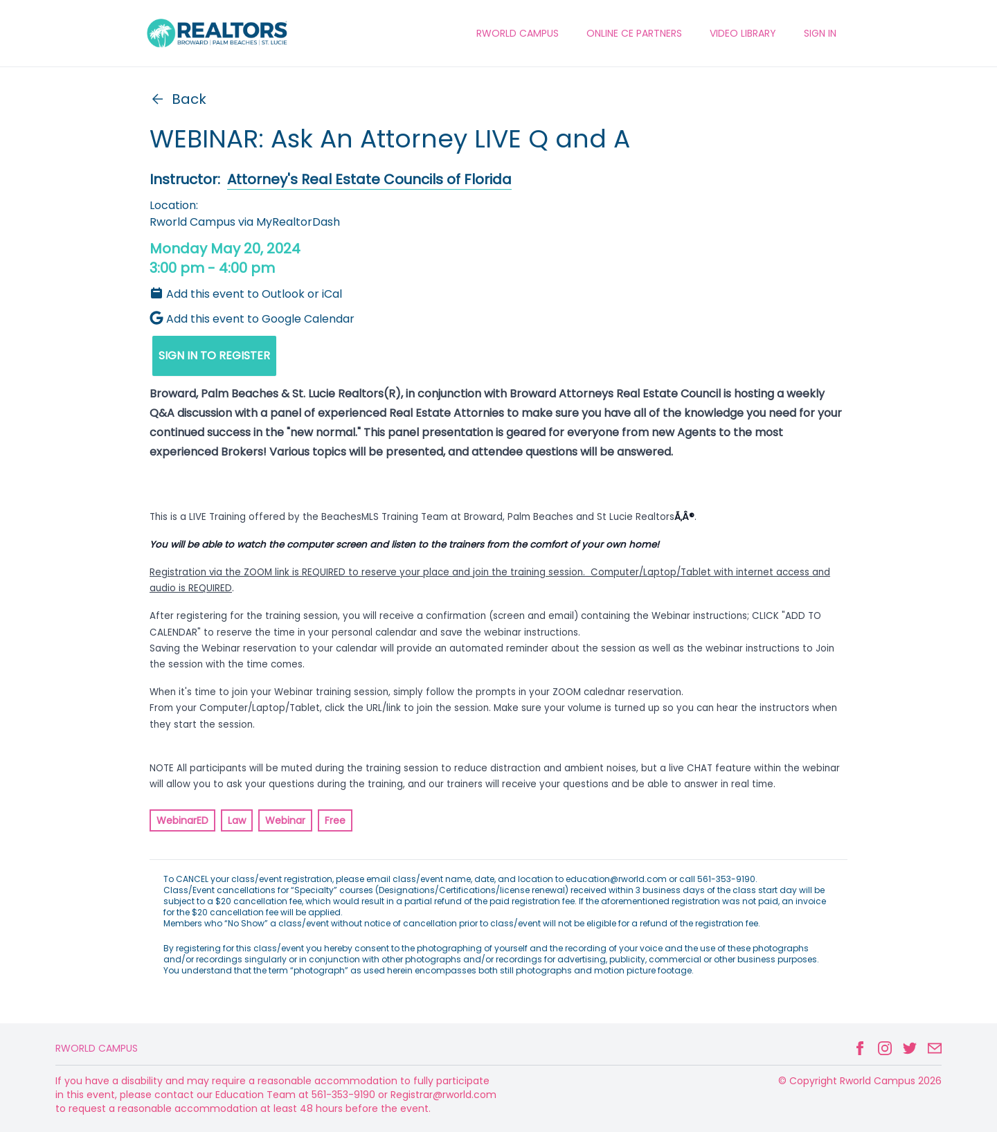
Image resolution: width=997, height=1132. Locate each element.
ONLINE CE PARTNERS (634, 33)
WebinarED (182, 820)
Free (335, 820)
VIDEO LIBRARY (743, 33)
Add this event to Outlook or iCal (246, 294)
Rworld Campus (96, 1048)
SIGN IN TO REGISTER (214, 355)
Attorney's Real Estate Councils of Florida (369, 179)
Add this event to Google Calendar (252, 319)
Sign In (820, 33)
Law (237, 820)
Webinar (285, 820)
